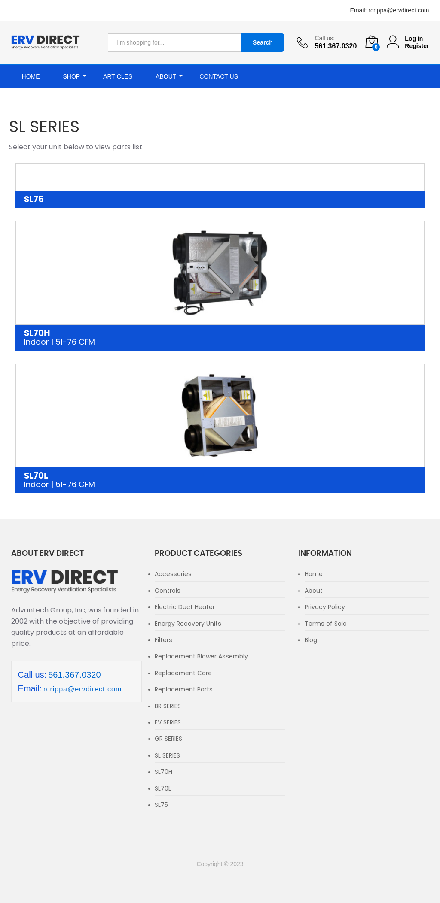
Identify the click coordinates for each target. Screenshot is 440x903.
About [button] (166, 76)
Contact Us (218, 76)
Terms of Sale (326, 623)
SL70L (220, 481)
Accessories (173, 574)
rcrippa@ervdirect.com (398, 10)
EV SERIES (168, 722)
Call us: (325, 38)
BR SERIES (168, 706)
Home (31, 76)
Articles (117, 76)
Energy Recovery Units (188, 623)
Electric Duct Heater (185, 607)
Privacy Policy (325, 607)
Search (263, 42)
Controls (167, 590)
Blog (311, 640)
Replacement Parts (184, 689)
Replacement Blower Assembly (201, 656)
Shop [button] (71, 76)
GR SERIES (168, 738)
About (314, 590)
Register (417, 45)
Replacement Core (183, 673)
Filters (163, 640)
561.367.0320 (74, 674)
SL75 (34, 199)
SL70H (220, 338)
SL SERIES (167, 755)
